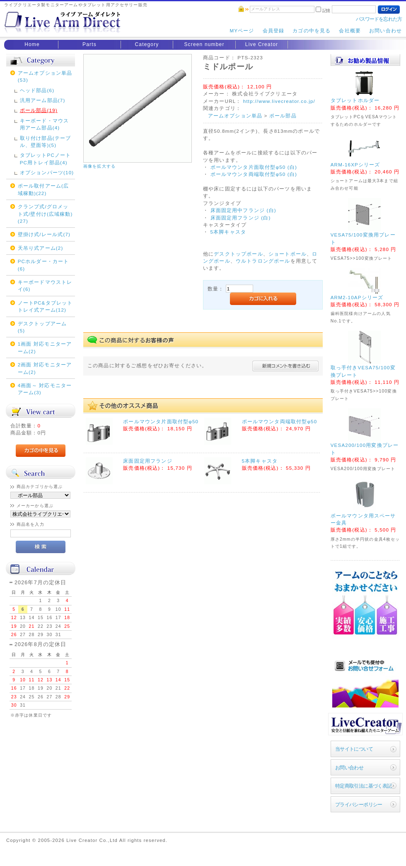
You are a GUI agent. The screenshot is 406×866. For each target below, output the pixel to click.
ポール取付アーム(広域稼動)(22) (43, 189)
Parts (89, 44)
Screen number (204, 44)
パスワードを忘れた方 (379, 19)
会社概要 (350, 30)
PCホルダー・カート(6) (43, 265)
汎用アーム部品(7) (42, 100)
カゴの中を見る (311, 30)
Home (32, 44)
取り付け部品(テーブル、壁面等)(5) (45, 141)
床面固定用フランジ (147, 460)
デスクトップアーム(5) (42, 327)
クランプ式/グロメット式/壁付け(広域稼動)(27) (45, 214)
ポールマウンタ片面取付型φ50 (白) (253, 167)
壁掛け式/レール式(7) (44, 234)
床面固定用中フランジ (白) (243, 210)
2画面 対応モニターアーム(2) (45, 368)
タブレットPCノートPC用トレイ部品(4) (45, 158)
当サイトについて (354, 748)
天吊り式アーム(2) (40, 248)
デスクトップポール (238, 253)
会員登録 (274, 30)
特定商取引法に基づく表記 (363, 785)
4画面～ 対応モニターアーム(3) (45, 389)
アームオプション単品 (235, 115)
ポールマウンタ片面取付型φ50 (160, 421)
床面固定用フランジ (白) (239, 217)
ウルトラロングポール (263, 260)
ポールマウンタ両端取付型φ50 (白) (253, 174)
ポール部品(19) (39, 110)
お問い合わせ (385, 30)
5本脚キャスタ (227, 231)
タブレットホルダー (355, 100)
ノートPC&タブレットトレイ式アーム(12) (45, 306)
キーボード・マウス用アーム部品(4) (44, 124)
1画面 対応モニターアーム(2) (45, 347)
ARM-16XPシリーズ (355, 164)
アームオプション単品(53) (45, 76)
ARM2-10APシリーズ (357, 297)
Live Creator (261, 44)
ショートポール (287, 253)
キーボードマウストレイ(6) (45, 285)
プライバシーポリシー (358, 804)
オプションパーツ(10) (47, 172)
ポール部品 (283, 115)
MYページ (242, 30)
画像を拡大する (99, 166)
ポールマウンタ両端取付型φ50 (279, 421)
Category (147, 44)
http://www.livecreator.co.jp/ (279, 101)
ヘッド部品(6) (37, 90)
